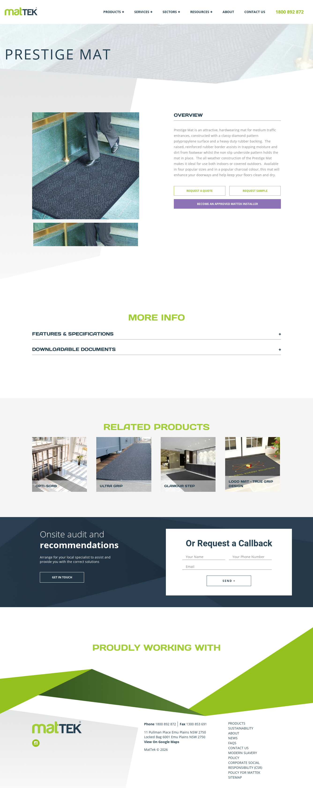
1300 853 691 (196, 724)
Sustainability (240, 728)
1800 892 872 (290, 12)
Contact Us (254, 12)
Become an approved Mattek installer (227, 204)
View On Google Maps (161, 742)
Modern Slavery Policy (242, 755)
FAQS (232, 743)
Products (112, 12)
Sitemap (235, 777)
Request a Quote (199, 191)
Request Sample (255, 191)
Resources (199, 12)
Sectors (170, 12)
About (228, 12)
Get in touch (62, 577)
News (233, 738)
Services (141, 12)
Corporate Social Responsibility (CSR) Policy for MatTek (245, 767)
